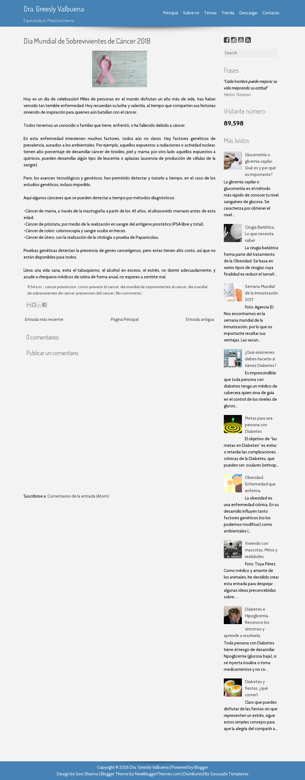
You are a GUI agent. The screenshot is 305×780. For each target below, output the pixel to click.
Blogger (201, 767)
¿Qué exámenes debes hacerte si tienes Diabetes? (260, 359)
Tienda (228, 12)
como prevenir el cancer (98, 286)
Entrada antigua (200, 319)
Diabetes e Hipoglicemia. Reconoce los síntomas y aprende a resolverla (246, 622)
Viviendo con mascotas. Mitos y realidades (261, 550)
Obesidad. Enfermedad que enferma (260, 484)
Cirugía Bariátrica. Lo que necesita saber (260, 234)
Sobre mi (191, 12)
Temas (210, 12)
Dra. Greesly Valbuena (54, 8)
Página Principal (125, 319)
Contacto (270, 12)
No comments (128, 293)
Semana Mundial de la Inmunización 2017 (261, 293)
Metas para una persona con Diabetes (259, 425)
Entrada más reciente (44, 319)
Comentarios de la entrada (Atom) (78, 496)
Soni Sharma (87, 773)
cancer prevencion (60, 286)
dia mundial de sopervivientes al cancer (153, 286)
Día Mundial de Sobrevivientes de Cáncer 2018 (87, 40)
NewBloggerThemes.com (158, 773)
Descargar (248, 12)
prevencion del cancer (95, 293)
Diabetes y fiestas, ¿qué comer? (256, 688)
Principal (170, 12)
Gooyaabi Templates (229, 773)
